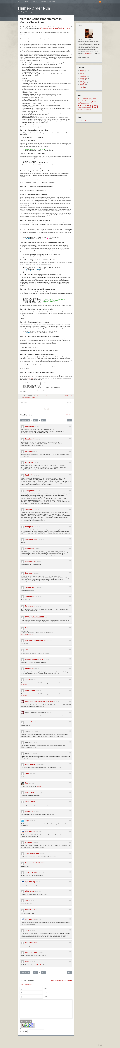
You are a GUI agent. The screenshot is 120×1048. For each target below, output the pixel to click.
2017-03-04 (31, 783)
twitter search (30, 891)
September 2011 (84, 78)
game (83, 100)
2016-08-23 (41, 539)
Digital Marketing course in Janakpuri (39, 701)
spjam (79, 107)
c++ (82, 98)
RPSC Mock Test (31, 910)
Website (46, 997)
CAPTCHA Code (24, 1031)
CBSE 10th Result (31, 764)
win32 (90, 109)
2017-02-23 (41, 764)
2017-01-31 (56, 701)
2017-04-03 (36, 811)
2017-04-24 (32, 820)
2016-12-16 (46, 659)
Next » (69, 420)
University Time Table (37, 964)
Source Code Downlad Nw (27, 634)
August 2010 (83, 84)
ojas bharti (29, 811)
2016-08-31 (36, 573)
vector (37, 397)
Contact (43, 1)
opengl (79, 103)
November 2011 (83, 76)
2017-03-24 (39, 792)
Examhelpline (30, 561)
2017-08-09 (32, 930)
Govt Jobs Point (31, 952)
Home (19, 1)
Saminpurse (29, 491)
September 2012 (84, 70)
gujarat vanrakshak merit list (35, 640)
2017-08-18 (40, 942)
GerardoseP (29, 439)
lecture (86, 102)
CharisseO (29, 475)
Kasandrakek (29, 606)
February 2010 (83, 86)
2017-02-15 (37, 731)
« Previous (23, 420)
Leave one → (68, 414)
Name (45, 988)
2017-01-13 (37, 668)
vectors (83, 109)
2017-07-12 (38, 881)
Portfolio (52, 1)
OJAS (27, 773)
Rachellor (28, 451)
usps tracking (30, 831)
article (79, 98)
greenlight (80, 102)
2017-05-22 (38, 831)
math (40, 395)
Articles (34, 1)
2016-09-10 (47, 617)
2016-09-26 (34, 628)
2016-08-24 (38, 548)
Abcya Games (30, 802)
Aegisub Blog (83, 120)
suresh (27, 679)
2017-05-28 (36, 842)
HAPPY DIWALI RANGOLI (34, 617)
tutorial (49, 395)
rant (92, 105)
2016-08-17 (37, 426)
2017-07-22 (38, 891)
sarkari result (30, 596)
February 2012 (83, 75)
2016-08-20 (37, 526)
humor (83, 102)
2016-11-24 (49, 640)
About (26, 1)
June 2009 (82, 87)
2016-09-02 (38, 587)
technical (85, 107)
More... (79, 60)
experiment (80, 100)
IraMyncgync (29, 548)
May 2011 (82, 81)
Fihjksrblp (28, 842)
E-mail (45, 992)
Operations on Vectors (25, 30)
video (87, 109)
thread (88, 107)
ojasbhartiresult (30, 722)
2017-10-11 (32, 961)
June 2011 (82, 79)
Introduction (43, 28)
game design (89, 100)
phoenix (82, 103)
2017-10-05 (40, 952)
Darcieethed (29, 426)
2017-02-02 (49, 712)
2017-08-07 (38, 919)
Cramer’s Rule (30, 378)
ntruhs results (24, 684)
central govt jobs (31, 539)
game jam (95, 100)
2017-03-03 (32, 773)
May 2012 (82, 73)
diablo (84, 98)
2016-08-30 (38, 561)
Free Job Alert (30, 587)
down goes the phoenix (91, 98)
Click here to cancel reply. (26, 984)
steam (81, 107)
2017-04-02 (38, 801)
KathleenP (28, 509)
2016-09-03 (38, 606)
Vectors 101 (49, 28)
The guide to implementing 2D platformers (29, 404)
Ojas (26, 783)
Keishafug (28, 573)
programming (45, 395)
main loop (90, 102)
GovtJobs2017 (30, 792)
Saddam (28, 628)
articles (37, 395)
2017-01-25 (33, 679)
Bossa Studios (88, 53)
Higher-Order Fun (34, 8)
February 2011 (83, 83)
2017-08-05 (40, 910)
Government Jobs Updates (35, 863)
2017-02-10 (40, 722)
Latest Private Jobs (32, 853)
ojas (26, 650)
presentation (86, 103)
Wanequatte (29, 527)
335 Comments (68, 395)
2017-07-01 (48, 863)
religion (96, 105)
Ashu (27, 961)
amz (22, 395)
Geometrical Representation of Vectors (61, 28)
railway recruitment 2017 (34, 659)
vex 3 (27, 930)
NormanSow (29, 669)
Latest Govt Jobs (31, 872)
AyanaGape (29, 462)
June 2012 (82, 72)
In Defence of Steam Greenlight (65, 404)
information (39, 786)
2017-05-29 (42, 853)
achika (27, 900)
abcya (27, 820)
